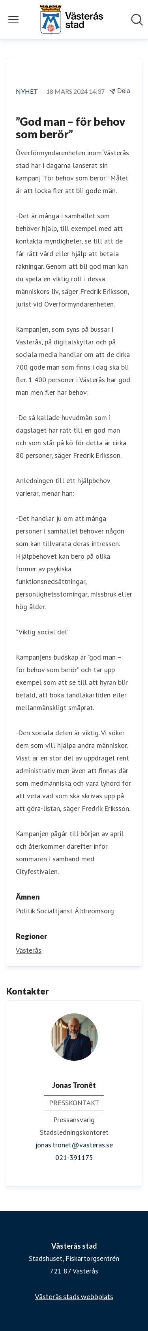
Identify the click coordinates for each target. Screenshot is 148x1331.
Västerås (28, 950)
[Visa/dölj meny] (13, 19)
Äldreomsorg (94, 910)
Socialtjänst (55, 910)
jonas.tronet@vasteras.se (74, 1144)
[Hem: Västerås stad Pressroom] (71, 20)
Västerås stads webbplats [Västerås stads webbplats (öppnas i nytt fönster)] (74, 1296)
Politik (25, 910)
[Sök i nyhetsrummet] (137, 19)
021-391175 (74, 1157)
